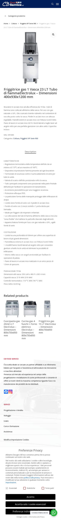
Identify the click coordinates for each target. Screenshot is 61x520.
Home (6, 23)
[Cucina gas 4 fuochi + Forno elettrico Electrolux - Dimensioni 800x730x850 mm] (30, 309)
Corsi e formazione (11, 426)
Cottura (14, 23)
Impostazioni (11, 482)
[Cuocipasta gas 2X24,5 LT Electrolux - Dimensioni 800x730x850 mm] (12, 309)
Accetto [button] (30, 496)
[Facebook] (6, 392)
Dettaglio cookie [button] (22, 517)
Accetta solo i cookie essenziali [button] (30, 504)
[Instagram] (10, 392)
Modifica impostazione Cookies (16, 440)
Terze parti (48, 488)
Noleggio (7, 415)
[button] (57, 4)
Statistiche (29, 488)
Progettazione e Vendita (13, 410)
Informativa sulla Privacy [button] (36, 517)
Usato (6, 421)
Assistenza (8, 431)
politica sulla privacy (32, 477)
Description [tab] (30, 151)
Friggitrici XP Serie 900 (28, 23)
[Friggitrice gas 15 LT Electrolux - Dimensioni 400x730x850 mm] (47, 309)
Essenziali (11, 488)
